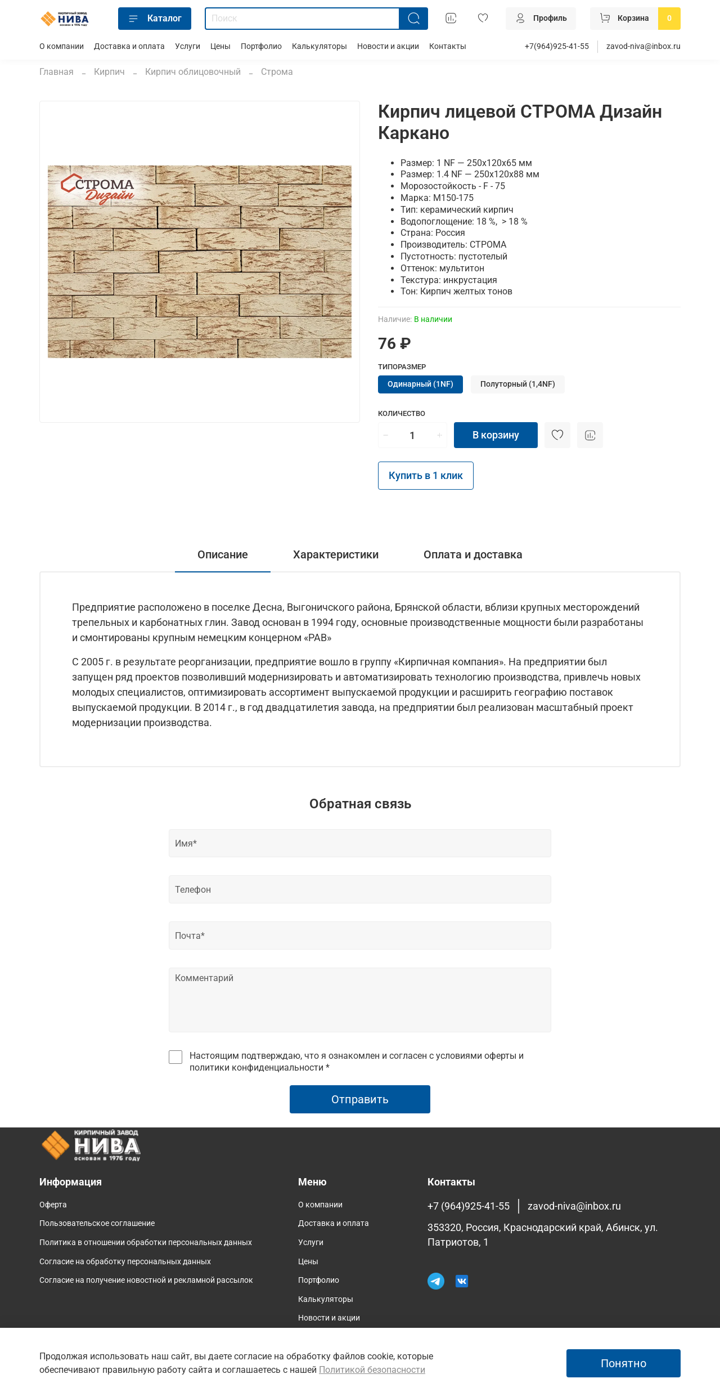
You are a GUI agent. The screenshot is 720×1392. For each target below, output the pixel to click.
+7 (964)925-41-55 (469, 1206)
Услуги (187, 46)
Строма (277, 71)
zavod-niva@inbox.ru (643, 46)
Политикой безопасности (372, 1369)
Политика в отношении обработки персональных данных (145, 1242)
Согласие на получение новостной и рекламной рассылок (146, 1280)
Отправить (360, 1099)
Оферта (53, 1205)
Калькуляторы (319, 46)
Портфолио (261, 46)
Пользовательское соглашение (97, 1223)
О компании (61, 46)
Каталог (155, 18)
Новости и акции (388, 46)
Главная (56, 71)
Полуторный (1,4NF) (517, 384)
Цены (220, 46)
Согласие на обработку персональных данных (125, 1261)
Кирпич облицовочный (193, 71)
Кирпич (109, 71)
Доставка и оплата (129, 46)
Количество (401, 413)
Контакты (447, 46)
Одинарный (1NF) (420, 384)
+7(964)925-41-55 (557, 46)
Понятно (623, 1363)
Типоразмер (402, 366)
